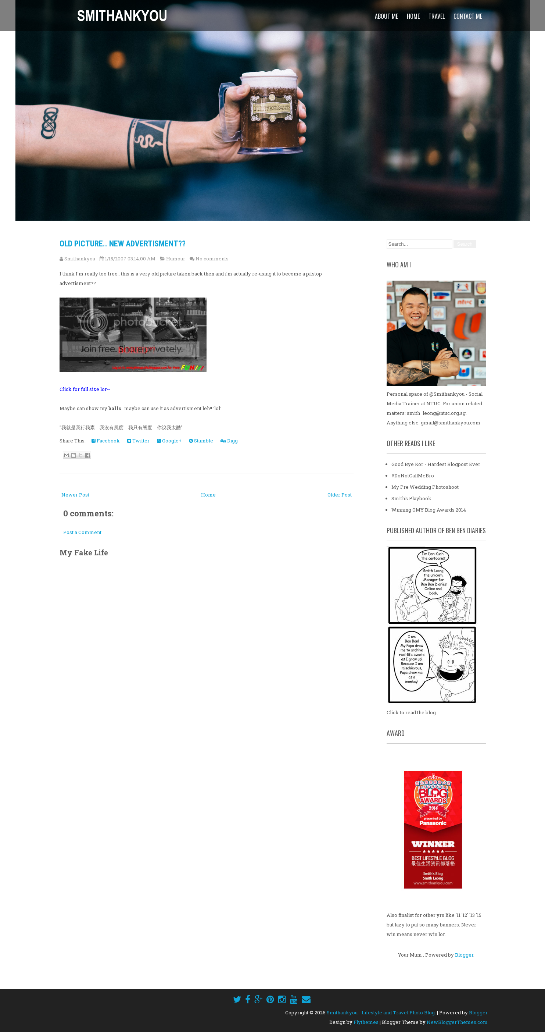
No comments (212, 258)
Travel (437, 16)
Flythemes (366, 1022)
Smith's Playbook (411, 498)
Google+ (169, 440)
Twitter (138, 440)
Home (413, 16)
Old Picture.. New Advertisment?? (123, 243)
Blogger (464, 954)
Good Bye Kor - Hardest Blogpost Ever (435, 464)
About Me (386, 16)
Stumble (201, 440)
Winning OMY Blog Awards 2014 (428, 509)
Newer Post (75, 494)
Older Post (339, 494)
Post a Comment (82, 532)
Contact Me (467, 16)
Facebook (106, 440)
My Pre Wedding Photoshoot (425, 487)
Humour (175, 258)
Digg (229, 440)
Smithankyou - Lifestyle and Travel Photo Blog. (381, 1012)
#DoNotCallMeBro (412, 475)
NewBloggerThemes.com (457, 1022)
